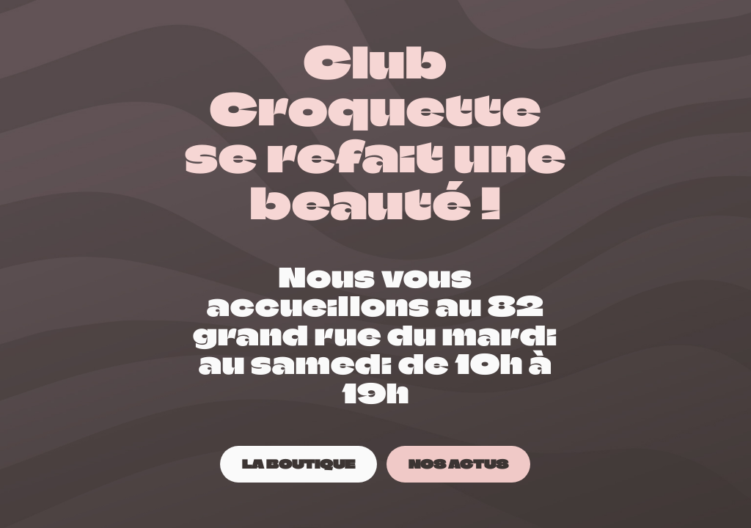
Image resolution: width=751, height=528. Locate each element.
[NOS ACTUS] (458, 464)
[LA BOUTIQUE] (298, 464)
